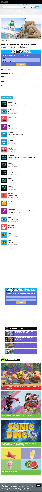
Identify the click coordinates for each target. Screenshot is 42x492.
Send (37, 7)
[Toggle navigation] (40, 1)
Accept (38, 485)
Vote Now (21, 64)
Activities (7, 40)
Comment (4, 85)
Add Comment (7, 97)
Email (3, 81)
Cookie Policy (20, 489)
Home (2, 40)
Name (3, 76)
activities (8, 69)
